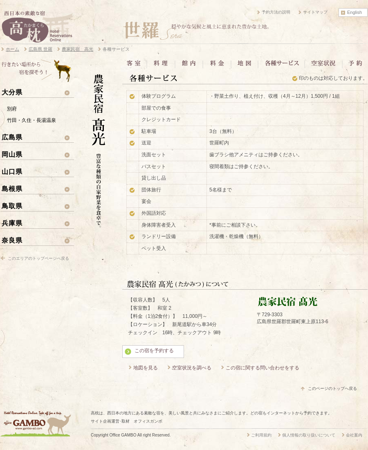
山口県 (12, 171)
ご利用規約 (261, 435)
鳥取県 (12, 205)
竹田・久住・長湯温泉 (31, 120)
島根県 (12, 188)
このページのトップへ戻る (332, 388)
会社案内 (354, 435)
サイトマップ (315, 12)
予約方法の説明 (276, 12)
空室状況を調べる (191, 368)
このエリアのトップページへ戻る (38, 258)
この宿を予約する (154, 350)
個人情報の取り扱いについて (308, 435)
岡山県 (12, 154)
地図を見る (145, 368)
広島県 (12, 137)
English (354, 12)
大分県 (12, 92)
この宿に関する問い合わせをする (262, 368)
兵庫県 (12, 222)
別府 (12, 109)
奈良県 (12, 240)
